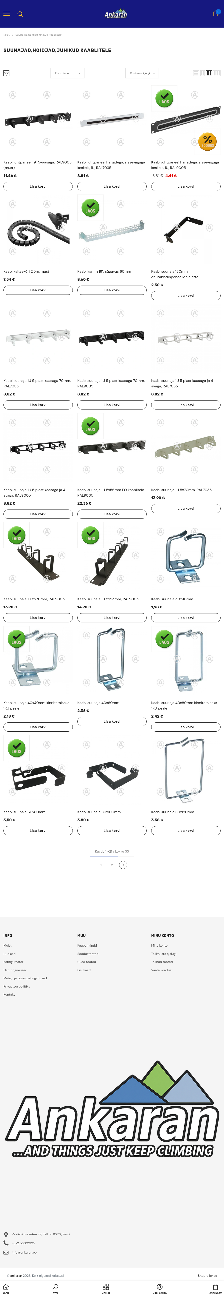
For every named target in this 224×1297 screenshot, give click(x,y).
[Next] (123, 865)
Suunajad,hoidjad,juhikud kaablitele (38, 35)
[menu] (6, 13)
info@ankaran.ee (24, 1252)
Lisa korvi (38, 186)
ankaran (16, 1276)
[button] (196, 73)
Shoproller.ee (207, 1276)
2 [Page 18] (112, 865)
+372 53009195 (23, 1243)
